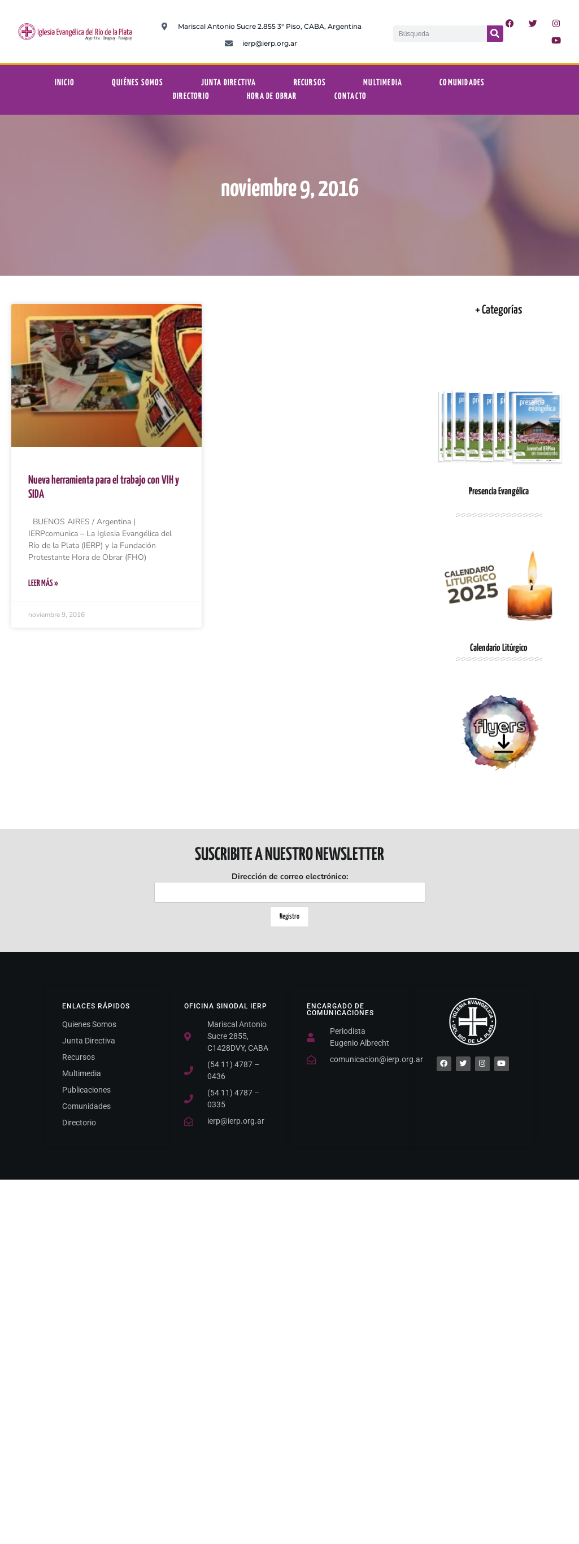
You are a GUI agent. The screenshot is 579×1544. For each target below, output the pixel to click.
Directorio (191, 96)
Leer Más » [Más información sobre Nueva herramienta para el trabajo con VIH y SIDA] (43, 583)
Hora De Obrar (272, 96)
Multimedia (382, 83)
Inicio (65, 83)
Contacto (350, 96)
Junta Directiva (228, 83)
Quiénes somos (138, 83)
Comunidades (462, 83)
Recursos (310, 83)
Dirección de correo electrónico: (289, 887)
